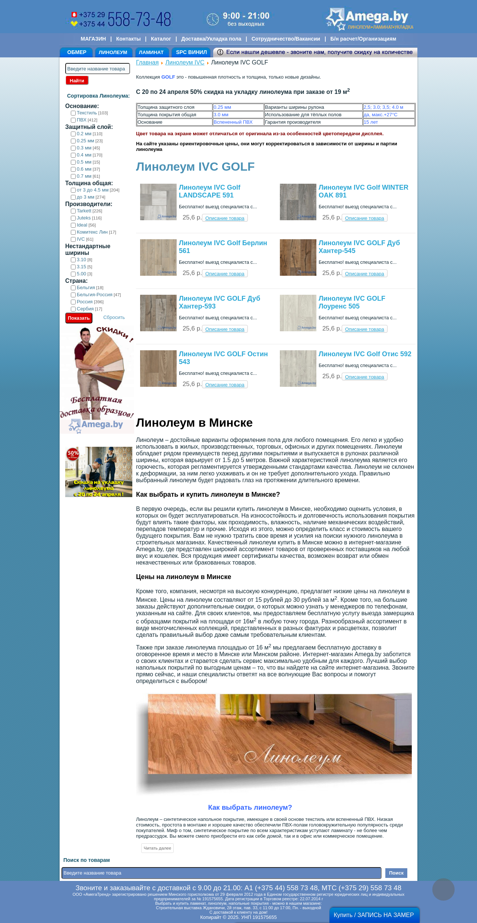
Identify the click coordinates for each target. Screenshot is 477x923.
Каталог (161, 39)
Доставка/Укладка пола (211, 39)
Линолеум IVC (185, 62)
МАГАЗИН (93, 39)
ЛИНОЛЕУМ (113, 52)
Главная (147, 62)
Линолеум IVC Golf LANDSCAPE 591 (209, 191)
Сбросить (114, 317)
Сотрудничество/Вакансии (286, 39)
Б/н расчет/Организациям (364, 39)
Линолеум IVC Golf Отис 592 (365, 354)
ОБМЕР (76, 52)
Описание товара (224, 218)
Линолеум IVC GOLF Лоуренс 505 (352, 302)
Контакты (128, 39)
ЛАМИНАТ (151, 52)
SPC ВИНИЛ (191, 52)
